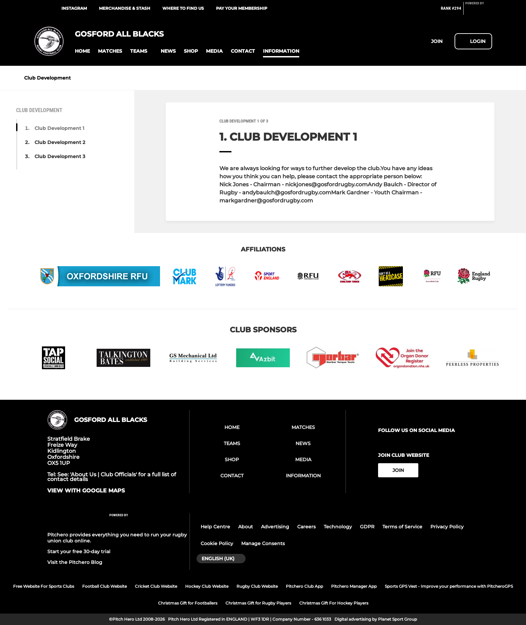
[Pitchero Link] (478, 11)
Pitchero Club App (304, 586)
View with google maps (86, 490)
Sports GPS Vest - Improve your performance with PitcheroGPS (449, 586)
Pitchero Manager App (354, 586)
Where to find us (183, 8)
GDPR (367, 527)
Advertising (275, 527)
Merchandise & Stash (124, 8)
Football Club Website (104, 586)
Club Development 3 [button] (60, 156)
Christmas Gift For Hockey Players (333, 603)
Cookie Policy (217, 543)
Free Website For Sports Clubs (43, 586)
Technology (338, 527)
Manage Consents (263, 543)
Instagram (74, 8)
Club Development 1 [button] (59, 128)
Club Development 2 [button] (60, 142)
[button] (82, 51)
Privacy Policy (447, 527)
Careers (306, 527)
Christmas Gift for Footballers (187, 603)
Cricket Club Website (156, 586)
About (245, 527)
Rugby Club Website (257, 586)
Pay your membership (241, 8)
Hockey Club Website (206, 586)
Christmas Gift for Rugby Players (258, 603)
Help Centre (215, 527)
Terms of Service (402, 527)
